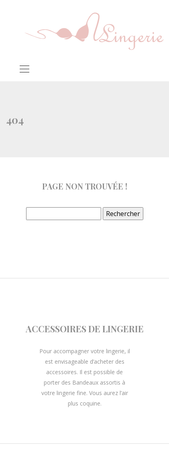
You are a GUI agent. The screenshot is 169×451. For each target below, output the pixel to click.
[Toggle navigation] (24, 70)
